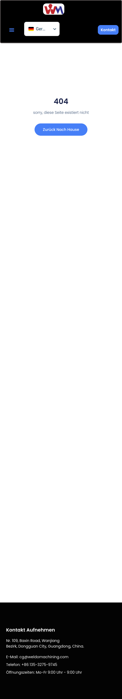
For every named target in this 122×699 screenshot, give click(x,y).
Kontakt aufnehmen (30, 629)
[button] (12, 30)
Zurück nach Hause (61, 129)
